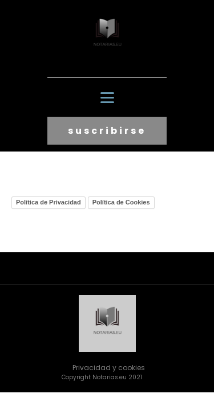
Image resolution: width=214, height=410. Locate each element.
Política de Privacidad (48, 202)
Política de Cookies (121, 202)
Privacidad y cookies (108, 367)
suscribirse (107, 130)
